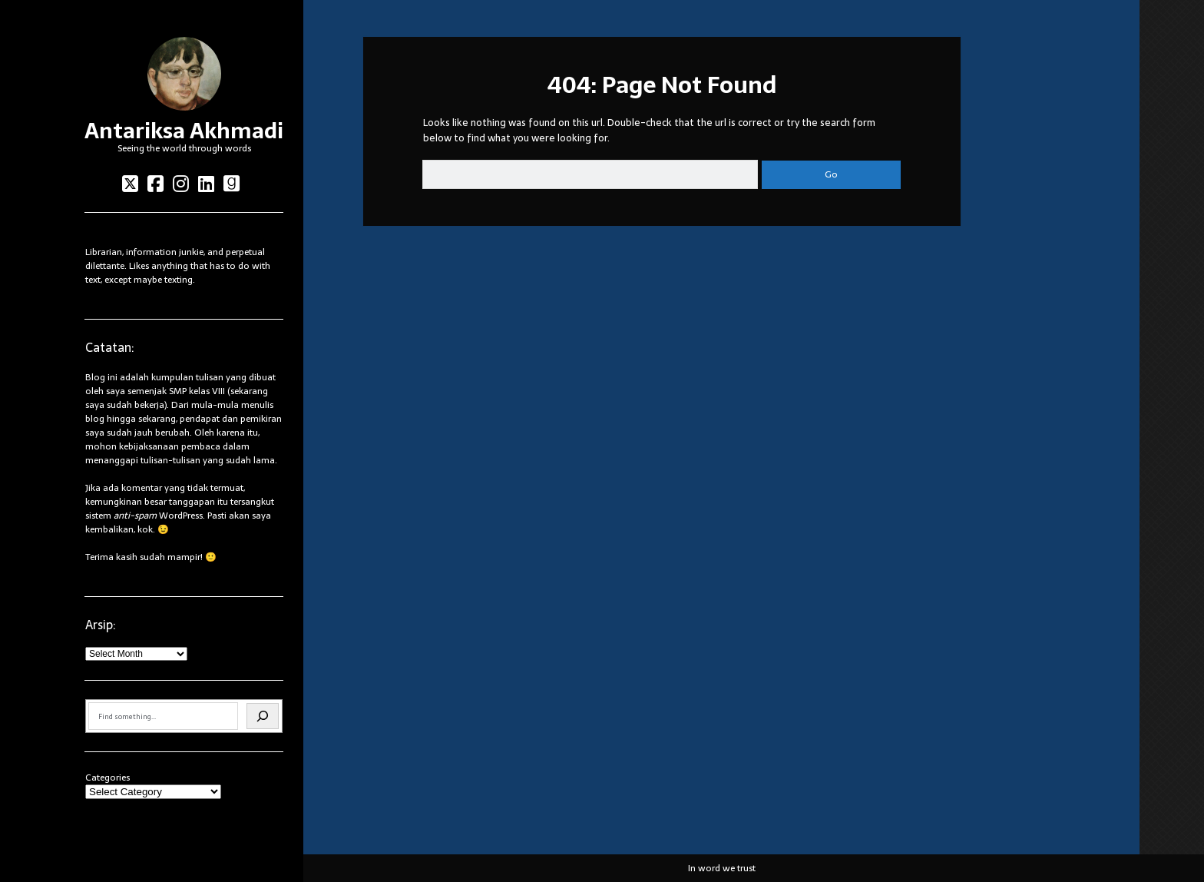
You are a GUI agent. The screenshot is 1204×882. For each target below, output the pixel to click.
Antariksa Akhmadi (183, 130)
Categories (107, 777)
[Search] (262, 716)
